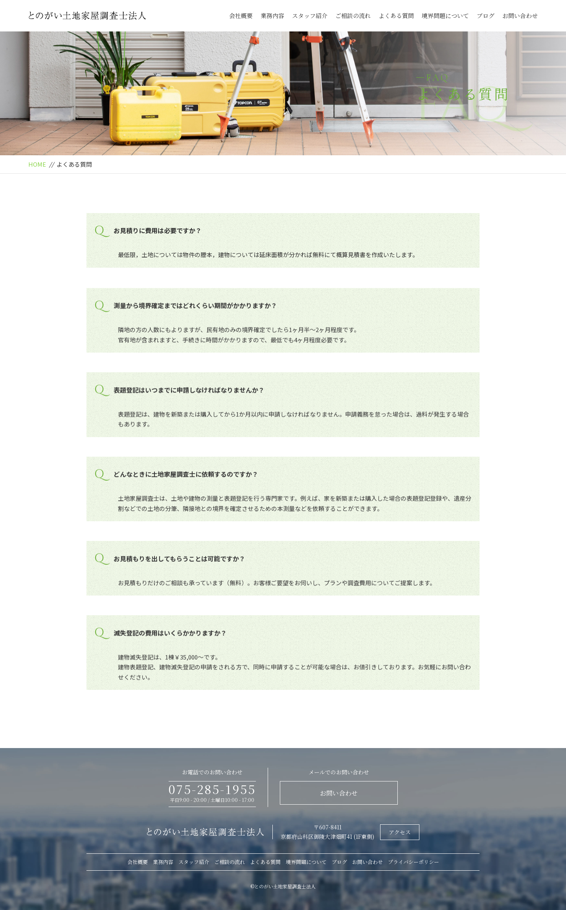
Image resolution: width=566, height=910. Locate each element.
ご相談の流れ (353, 15)
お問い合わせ (520, 15)
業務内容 (272, 15)
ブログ (485, 15)
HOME (37, 164)
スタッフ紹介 (309, 15)
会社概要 (241, 15)
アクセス (400, 832)
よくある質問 (396, 15)
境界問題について (445, 15)
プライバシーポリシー (413, 862)
